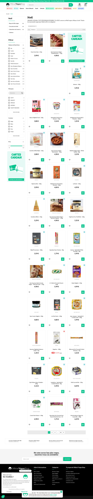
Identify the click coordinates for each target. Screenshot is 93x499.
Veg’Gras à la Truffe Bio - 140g (76, 216)
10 (60, 432)
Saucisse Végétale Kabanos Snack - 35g (36, 350)
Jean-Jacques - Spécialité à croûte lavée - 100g (77, 317)
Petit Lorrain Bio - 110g (77, 382)
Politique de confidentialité (72, 478)
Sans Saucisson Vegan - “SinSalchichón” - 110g (57, 52)
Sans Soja (18, 79)
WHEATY (18, 100)
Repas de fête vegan (14, 23)
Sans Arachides (18, 69)
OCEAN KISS (76, 80)
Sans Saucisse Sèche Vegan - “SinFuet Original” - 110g (57, 217)
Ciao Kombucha (55, 482)
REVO (56, 312)
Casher (18, 51)
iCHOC (76, 146)
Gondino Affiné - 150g (36, 216)
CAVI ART (36, 312)
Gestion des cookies (38, 480)
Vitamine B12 (55, 477)
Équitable (18, 53)
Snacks (53, 484)
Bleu (18, 126)
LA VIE (36, 113)
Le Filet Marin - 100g (56, 316)
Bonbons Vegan (55, 471)
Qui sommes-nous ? (70, 475)
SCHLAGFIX (56, 113)
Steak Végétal (55, 473)
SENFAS (36, 179)
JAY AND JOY (77, 246)
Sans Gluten (18, 74)
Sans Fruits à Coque (18, 71)
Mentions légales (70, 471)
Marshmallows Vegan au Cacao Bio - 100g (77, 416)
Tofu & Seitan (55, 475)
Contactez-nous (69, 480)
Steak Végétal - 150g (77, 283)
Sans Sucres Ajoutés (18, 81)
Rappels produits (37, 478)
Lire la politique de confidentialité (9, 487)
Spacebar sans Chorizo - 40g (57, 250)
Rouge (18, 131)
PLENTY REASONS (18, 108)
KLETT (18, 98)
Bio (18, 48)
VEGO (56, 345)
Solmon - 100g (76, 84)
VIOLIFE (77, 179)
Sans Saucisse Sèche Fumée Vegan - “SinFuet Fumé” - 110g (36, 283)
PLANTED (77, 279)
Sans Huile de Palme (18, 76)
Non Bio (18, 61)
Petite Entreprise (18, 63)
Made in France (18, 58)
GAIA (36, 48)
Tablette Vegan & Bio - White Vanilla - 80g (77, 151)
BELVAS (76, 411)
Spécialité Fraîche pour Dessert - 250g (56, 118)
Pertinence (33, 29)
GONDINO (36, 146)
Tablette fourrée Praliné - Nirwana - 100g (56, 184)
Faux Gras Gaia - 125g (36, 52)
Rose (18, 129)
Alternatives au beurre (57, 478)
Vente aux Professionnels (39, 484)
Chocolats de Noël (13, 26)
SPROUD (18, 103)
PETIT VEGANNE (77, 378)
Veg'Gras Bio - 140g (36, 183)
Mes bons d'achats (38, 475)
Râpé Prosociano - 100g (36, 250)
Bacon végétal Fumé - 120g (36, 117)
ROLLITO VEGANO (56, 48)
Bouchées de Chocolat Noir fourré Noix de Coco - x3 (57, 416)
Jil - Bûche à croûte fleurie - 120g (56, 283)
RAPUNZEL (56, 179)
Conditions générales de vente (72, 473)
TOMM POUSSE (36, 411)
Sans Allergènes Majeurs (18, 66)
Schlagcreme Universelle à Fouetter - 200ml (77, 118)
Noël (10, 18)
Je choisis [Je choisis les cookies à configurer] (9, 491)
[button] (32, 26)
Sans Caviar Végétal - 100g (36, 316)
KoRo (53, 480)
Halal (18, 56)
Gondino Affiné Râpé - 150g (36, 150)
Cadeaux (11, 32)
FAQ (35, 482)
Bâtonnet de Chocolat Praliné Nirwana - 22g (76, 350)
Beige (18, 121)
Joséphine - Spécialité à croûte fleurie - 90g (57, 383)
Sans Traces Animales (18, 84)
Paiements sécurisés (70, 477)
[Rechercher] (48, 5)
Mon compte (37, 471)
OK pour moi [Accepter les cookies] (24, 491)
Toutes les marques (70, 482)
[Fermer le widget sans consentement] (25, 471)
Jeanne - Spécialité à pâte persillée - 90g (76, 250)
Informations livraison (39, 477)
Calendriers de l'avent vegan (15, 29)
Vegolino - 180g (57, 349)
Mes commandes (37, 473)
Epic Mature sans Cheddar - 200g (36, 383)
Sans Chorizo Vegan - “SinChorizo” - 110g (56, 151)
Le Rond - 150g (77, 183)
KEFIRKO (18, 105)
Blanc (18, 124)
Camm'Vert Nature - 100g (36, 415)
